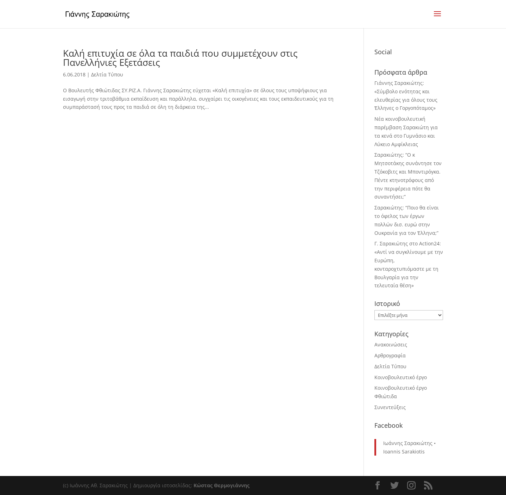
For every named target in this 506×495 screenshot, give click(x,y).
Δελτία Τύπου (107, 74)
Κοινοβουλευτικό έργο (400, 377)
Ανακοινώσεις (390, 344)
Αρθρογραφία (390, 355)
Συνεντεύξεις (390, 407)
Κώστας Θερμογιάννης (221, 485)
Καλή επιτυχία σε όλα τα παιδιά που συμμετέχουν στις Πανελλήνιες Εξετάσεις (180, 58)
